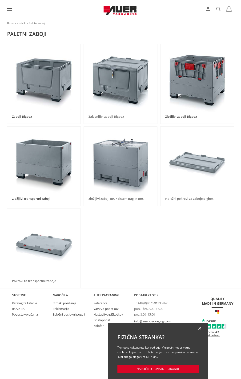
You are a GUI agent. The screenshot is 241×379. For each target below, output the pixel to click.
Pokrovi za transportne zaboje (34, 281)
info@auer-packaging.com (152, 321)
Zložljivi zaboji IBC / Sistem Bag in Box (116, 198)
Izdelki (22, 23)
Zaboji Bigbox (22, 116)
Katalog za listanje (24, 303)
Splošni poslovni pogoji (69, 314)
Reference (100, 303)
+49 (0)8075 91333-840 (153, 303)
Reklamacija (61, 309)
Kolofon (98, 326)
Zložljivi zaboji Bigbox (181, 116)
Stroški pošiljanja (64, 303)
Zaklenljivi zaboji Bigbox (106, 116)
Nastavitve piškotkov (108, 314)
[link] (208, 9)
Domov (11, 23)
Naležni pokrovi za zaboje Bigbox (189, 198)
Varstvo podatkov (106, 309)
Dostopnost (101, 320)
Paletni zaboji (37, 23)
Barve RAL (19, 309)
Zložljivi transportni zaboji (31, 198)
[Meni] (9, 9)
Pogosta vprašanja (25, 314)
